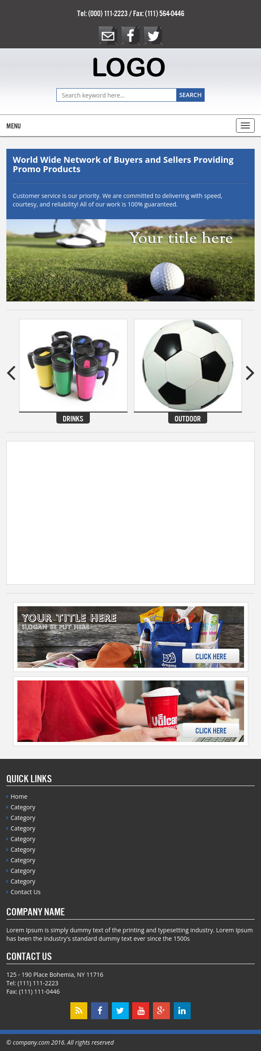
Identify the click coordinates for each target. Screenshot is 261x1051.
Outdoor (188, 418)
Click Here (210, 656)
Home (19, 796)
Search (190, 95)
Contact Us (26, 892)
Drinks (73, 418)
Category (23, 807)
